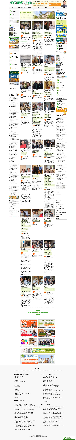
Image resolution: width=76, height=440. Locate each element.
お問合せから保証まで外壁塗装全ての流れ (49, 380)
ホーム (13, 7)
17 (41, 312)
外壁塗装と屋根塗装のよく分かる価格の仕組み (50, 377)
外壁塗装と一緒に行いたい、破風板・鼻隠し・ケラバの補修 (52, 397)
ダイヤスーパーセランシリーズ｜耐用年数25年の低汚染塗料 (52, 413)
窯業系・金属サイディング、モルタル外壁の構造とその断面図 (24, 429)
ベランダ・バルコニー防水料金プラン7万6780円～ (51, 386)
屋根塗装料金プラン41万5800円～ (48, 384)
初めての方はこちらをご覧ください (48, 376)
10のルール (17, 384)
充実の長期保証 (17, 386)
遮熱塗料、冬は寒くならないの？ (48, 422)
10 (28, 312)
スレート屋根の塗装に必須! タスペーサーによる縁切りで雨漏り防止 (25, 425)
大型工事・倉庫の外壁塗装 (47, 398)
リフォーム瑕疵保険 (18, 382)
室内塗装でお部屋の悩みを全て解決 (48, 393)
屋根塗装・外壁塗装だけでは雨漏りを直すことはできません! (24, 413)
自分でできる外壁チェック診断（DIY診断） (22, 417)
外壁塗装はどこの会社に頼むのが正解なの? (22, 426)
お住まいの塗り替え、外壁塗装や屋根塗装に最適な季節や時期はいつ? (26, 420)
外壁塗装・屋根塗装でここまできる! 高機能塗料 (22, 421)
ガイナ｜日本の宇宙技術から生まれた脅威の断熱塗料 (51, 420)
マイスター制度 (17, 385)
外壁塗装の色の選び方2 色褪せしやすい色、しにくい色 (23, 404)
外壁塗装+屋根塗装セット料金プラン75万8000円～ (51, 385)
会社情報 (16, 389)
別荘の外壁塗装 (45, 401)
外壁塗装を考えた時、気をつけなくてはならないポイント (24, 422)
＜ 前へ (37, 310)
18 (43, 312)
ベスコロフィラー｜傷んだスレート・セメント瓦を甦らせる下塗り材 (53, 412)
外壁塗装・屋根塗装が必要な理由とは (21, 416)
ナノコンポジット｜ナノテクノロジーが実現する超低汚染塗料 (52, 416)
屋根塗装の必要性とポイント (47, 389)
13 (34, 312)
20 (46, 312)
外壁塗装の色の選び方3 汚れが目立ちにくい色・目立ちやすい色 (25, 405)
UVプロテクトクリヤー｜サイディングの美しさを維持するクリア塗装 (53, 418)
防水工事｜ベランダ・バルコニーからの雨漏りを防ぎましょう (52, 394)
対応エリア (54, 7)
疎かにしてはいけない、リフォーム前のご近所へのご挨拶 (24, 412)
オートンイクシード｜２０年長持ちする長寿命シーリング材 (52, 421)
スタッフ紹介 (17, 390)
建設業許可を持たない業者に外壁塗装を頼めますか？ (23, 393)
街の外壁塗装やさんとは (21, 7)
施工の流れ (29, 7)
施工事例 (38, 7)
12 (32, 312)
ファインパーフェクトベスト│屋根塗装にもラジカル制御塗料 (52, 408)
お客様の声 (17, 380)
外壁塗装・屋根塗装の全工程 (47, 381)
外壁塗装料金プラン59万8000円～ (48, 382)
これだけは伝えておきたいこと (20, 381)
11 (30, 312)
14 (35, 312)
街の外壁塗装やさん (38, 436)
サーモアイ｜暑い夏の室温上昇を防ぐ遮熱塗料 (50, 409)
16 (39, 312)
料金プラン (46, 7)
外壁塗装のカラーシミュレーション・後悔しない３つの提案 (24, 409)
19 (44, 312)
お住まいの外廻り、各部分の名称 (20, 418)
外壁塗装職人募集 (18, 394)
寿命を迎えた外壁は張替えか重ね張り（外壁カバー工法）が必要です (53, 390)
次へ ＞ (37, 314)
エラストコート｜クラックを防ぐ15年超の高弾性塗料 (51, 417)
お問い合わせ (63, 7)
